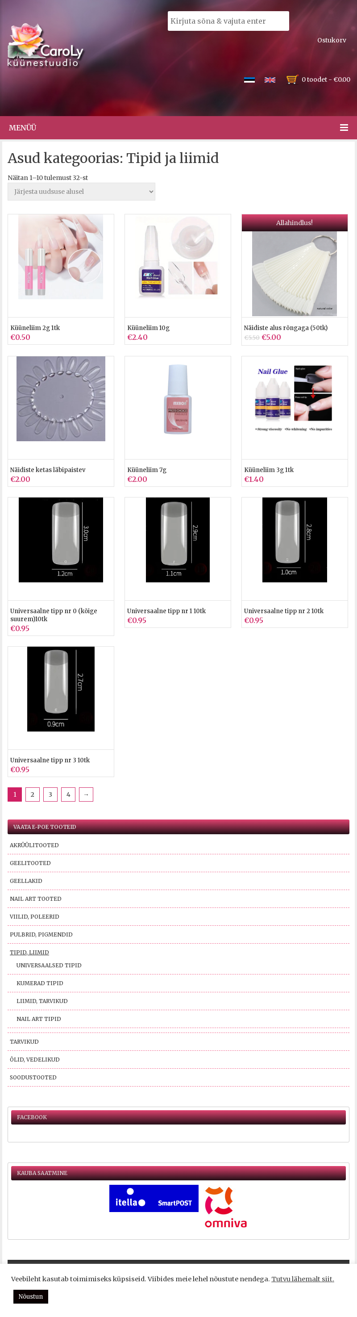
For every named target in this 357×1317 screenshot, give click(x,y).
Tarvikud (24, 1041)
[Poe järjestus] (81, 192)
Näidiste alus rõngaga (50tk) (286, 328)
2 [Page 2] (32, 794)
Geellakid (26, 881)
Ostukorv (331, 40)
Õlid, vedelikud (35, 1059)
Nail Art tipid (39, 1019)
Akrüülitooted (34, 845)
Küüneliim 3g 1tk (269, 470)
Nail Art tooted (36, 898)
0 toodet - (326, 79)
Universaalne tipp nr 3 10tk (50, 760)
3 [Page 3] (50, 794)
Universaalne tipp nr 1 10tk (166, 611)
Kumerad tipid (40, 983)
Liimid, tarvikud (42, 1001)
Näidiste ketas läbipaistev (47, 470)
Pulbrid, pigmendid (41, 934)
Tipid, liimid (29, 952)
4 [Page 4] (68, 794)
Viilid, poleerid (34, 916)
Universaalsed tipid (49, 965)
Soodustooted (33, 1077)
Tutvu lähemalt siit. (302, 1279)
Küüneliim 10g (148, 328)
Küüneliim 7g (146, 470)
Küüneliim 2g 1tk (35, 328)
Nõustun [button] (31, 1296)
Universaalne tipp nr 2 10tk (284, 611)
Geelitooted (30, 863)
